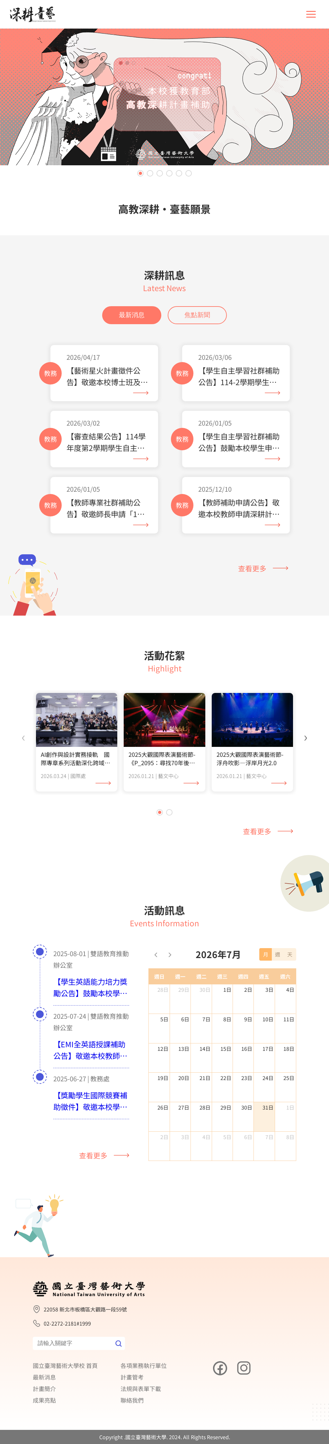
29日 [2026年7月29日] (225, 1139)
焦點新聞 (197, 346)
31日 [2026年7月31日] (267, 1139)
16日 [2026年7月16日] (246, 1080)
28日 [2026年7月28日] (205, 1139)
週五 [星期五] (264, 1008)
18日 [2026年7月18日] (288, 1080)
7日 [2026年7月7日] (206, 1050)
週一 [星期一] (180, 1008)
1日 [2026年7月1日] (227, 1021)
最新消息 (132, 346)
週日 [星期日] (159, 1008)
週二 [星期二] (201, 1008)
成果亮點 (44, 1400)
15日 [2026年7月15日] (225, 1080)
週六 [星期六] (285, 1008)
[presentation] (23, 767)
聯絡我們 (132, 1400)
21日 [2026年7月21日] (205, 1109)
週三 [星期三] (222, 1008)
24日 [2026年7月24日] (267, 1109)
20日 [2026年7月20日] (183, 1109)
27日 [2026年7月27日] (183, 1139)
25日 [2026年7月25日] (288, 1109)
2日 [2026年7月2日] (248, 1021)
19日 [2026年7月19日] (162, 1109)
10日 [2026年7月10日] (267, 1050)
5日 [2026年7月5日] (164, 1050)
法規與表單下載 (140, 1388)
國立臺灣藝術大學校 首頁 (65, 1365)
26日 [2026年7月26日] (162, 1139)
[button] (140, 173)
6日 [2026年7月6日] (185, 1050)
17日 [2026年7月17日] (267, 1080)
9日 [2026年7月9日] (248, 1050)
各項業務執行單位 (143, 1365)
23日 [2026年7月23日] (246, 1109)
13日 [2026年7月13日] (183, 1080)
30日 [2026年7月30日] (246, 1139)
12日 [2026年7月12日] (162, 1080)
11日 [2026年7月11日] (288, 1050)
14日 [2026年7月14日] (205, 1080)
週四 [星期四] (243, 1008)
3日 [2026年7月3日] (269, 1021)
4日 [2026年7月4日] (290, 1021)
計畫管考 (132, 1377)
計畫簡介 (44, 1388)
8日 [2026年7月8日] (227, 1050)
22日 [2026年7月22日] (225, 1109)
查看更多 (263, 599)
